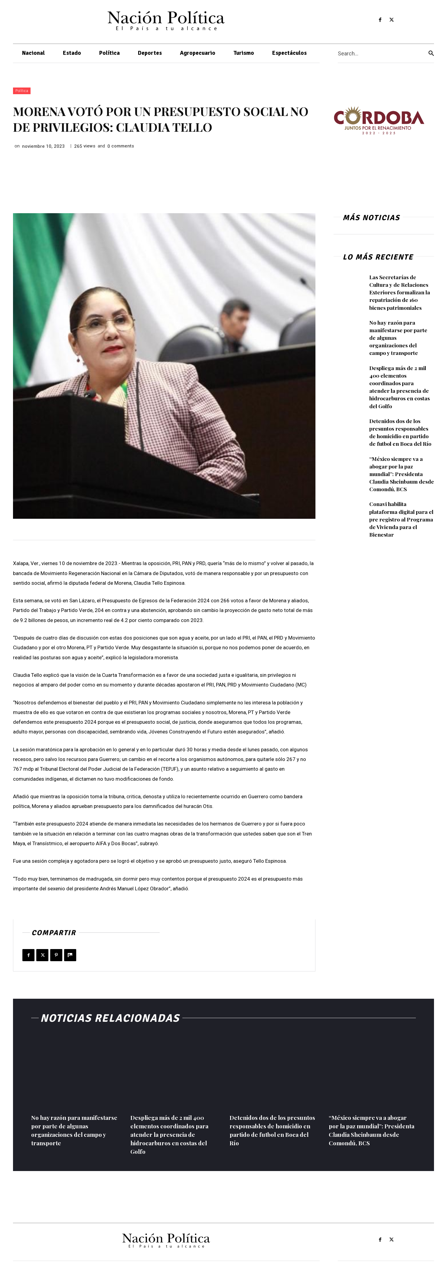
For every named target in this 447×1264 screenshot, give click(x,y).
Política (22, 91)
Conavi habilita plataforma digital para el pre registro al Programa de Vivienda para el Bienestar (399, 519)
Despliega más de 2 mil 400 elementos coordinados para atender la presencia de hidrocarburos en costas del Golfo (399, 387)
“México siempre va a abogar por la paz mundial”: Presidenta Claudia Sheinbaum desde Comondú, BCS (396, 474)
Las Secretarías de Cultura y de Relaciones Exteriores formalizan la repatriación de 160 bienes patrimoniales (400, 292)
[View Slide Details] (379, 120)
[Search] (431, 53)
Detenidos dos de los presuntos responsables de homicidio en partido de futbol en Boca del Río (400, 432)
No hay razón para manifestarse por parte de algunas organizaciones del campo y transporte (71, 1130)
